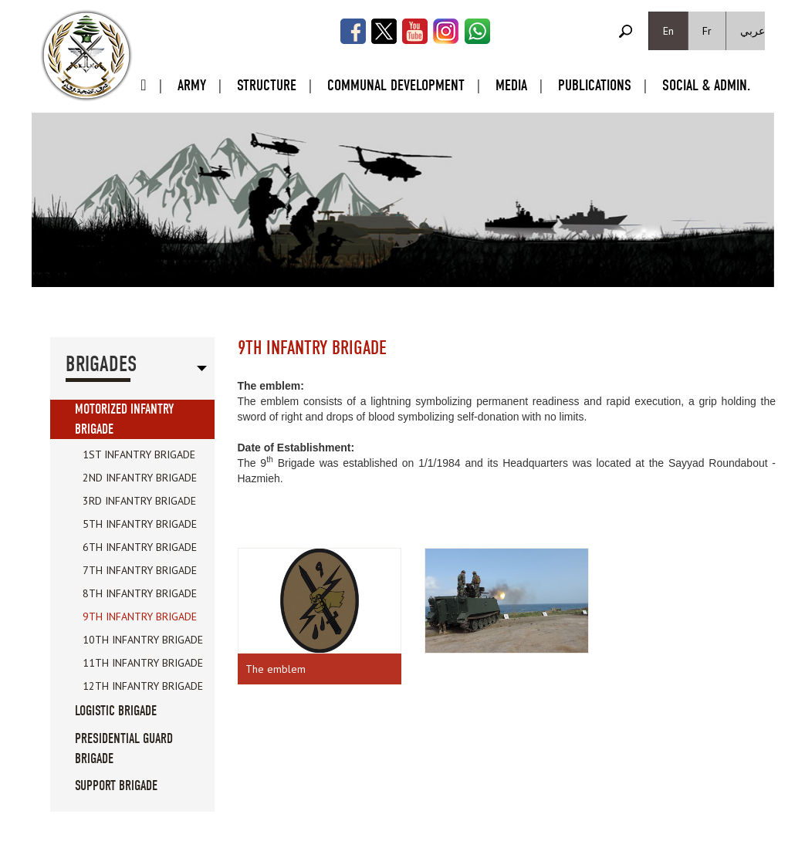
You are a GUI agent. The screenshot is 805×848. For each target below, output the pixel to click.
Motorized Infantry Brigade (124, 419)
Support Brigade (116, 786)
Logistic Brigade (116, 711)
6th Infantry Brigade (140, 547)
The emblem (275, 669)
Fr (707, 31)
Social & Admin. (706, 85)
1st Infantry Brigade (139, 454)
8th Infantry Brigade (140, 593)
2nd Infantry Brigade (140, 478)
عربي (752, 31)
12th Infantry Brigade (143, 686)
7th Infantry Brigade (140, 570)
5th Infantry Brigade (140, 524)
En (668, 31)
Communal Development (396, 85)
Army (192, 85)
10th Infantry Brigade (143, 640)
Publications (594, 85)
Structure (266, 85)
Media (511, 85)
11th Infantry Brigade (143, 663)
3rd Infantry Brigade (139, 501)
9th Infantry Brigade (140, 616)
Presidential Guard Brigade (124, 749)
